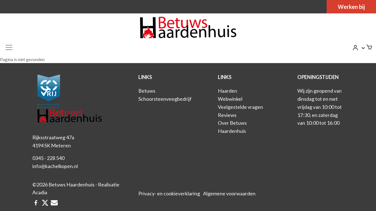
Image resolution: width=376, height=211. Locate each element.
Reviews (227, 115)
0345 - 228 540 (48, 158)
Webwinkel (230, 99)
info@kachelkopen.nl (55, 166)
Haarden (227, 91)
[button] (359, 48)
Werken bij (351, 6)
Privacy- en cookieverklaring (169, 193)
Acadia (39, 192)
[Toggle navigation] (9, 47)
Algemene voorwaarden (229, 193)
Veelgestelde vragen (240, 107)
